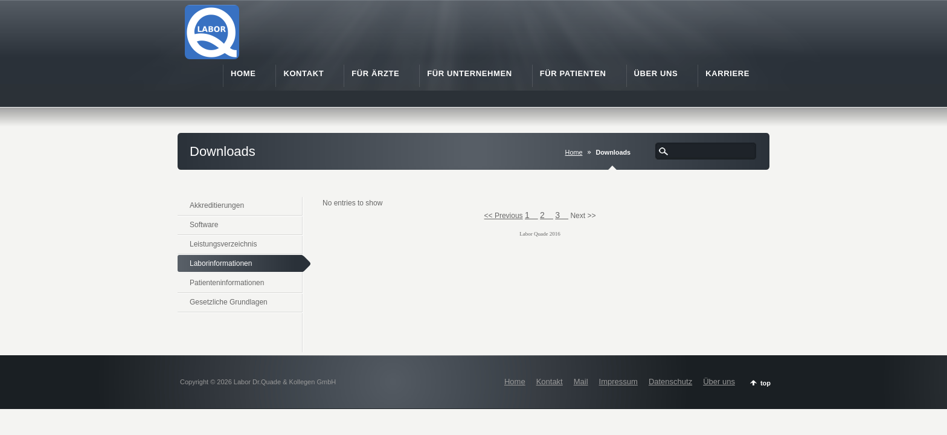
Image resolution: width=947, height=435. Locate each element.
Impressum (618, 381)
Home (574, 152)
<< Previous (503, 215)
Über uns (719, 381)
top (765, 383)
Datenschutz (670, 381)
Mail (581, 381)
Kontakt (549, 381)
